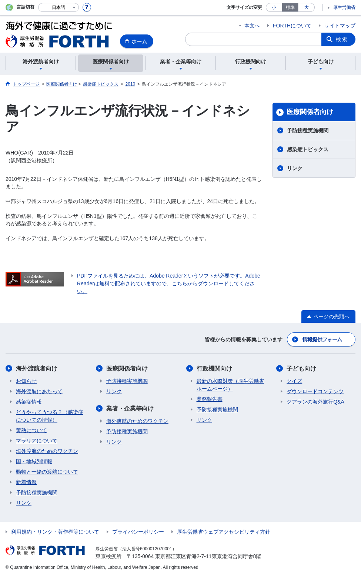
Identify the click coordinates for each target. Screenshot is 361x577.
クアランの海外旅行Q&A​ (315, 402)
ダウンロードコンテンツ (315, 391)
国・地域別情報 (34, 461)
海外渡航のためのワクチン (47, 451)
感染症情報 (29, 402)
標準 (290, 7)
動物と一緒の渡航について (47, 472)
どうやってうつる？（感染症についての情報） (49, 416)
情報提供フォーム (322, 339)
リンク (294, 168)
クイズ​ (294, 381)
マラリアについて (36, 441)
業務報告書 (210, 399)
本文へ (252, 25)
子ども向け (301, 368)
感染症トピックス (307, 149)
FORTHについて (292, 25)
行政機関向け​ (214, 368)
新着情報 (26, 482)
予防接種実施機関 (307, 130)
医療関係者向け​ (310, 112)
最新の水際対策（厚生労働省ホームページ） (230, 385)
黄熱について (31, 430)
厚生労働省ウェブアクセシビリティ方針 (223, 532)
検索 (342, 39)
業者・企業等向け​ (130, 408)
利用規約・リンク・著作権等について (55, 532)
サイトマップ (339, 25)
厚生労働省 (344, 7)
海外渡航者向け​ (36, 368)
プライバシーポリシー (138, 532)
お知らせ (26, 381)
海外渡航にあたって (39, 391)
